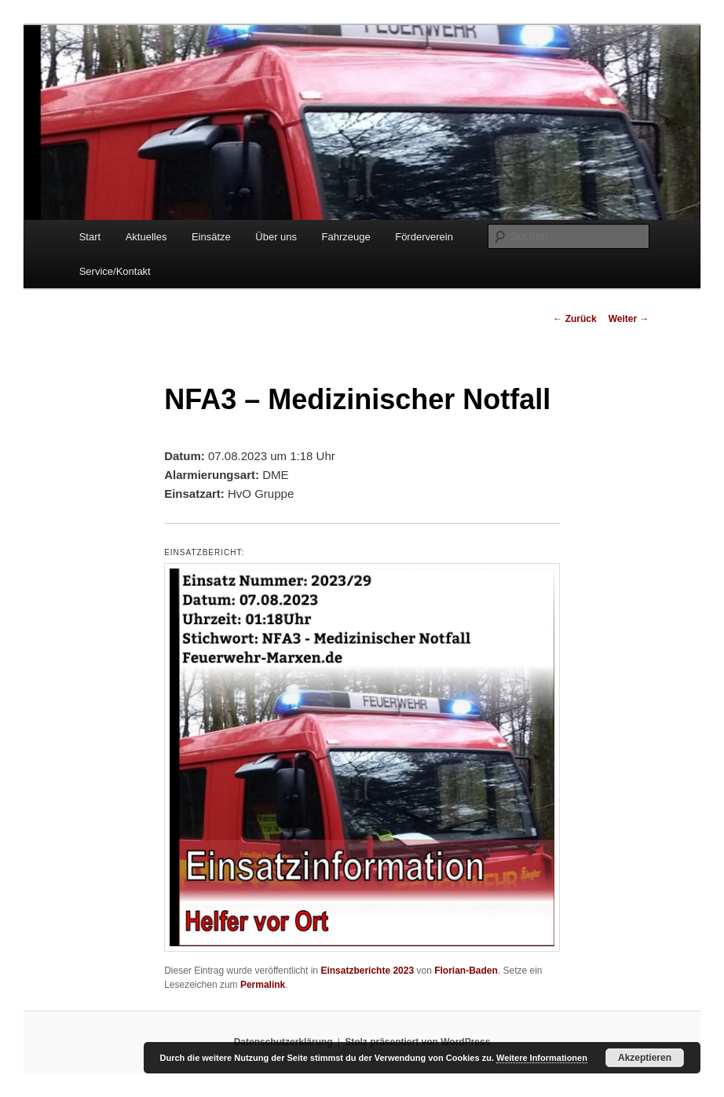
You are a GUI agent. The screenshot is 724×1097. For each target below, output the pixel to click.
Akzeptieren (644, 1057)
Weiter (629, 318)
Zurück (574, 318)
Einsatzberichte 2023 (367, 970)
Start (90, 237)
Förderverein (424, 237)
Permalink (262, 984)
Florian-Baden (466, 970)
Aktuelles (146, 237)
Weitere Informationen (541, 1057)
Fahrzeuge (346, 237)
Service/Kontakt (115, 271)
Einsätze (211, 237)
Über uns (276, 237)
